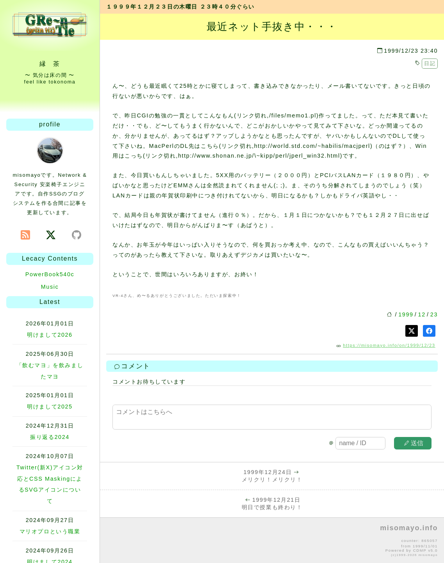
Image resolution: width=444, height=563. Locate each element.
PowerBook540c (50, 274)
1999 (405, 314)
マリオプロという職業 (50, 531)
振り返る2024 (50, 437)
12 (422, 314)
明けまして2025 (49, 406)
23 (434, 314)
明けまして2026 (49, 335)
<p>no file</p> (272, 540)
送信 (414, 443)
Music (50, 287)
